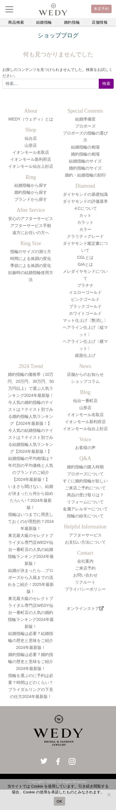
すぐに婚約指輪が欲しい (85, 481)
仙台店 (31, 138)
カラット (85, 222)
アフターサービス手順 (30, 225)
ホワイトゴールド (85, 313)
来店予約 (101, 9)
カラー (85, 229)
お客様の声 (85, 447)
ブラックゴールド (85, 306)
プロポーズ (85, 126)
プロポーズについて (85, 474)
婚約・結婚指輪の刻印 (85, 175)
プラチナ (85, 285)
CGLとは (85, 257)
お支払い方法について (85, 542)
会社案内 (85, 561)
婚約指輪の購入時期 (85, 467)
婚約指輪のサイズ (85, 168)
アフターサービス (85, 535)
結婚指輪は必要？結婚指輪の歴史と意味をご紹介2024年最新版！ (30, 640)
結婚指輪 (44, 22)
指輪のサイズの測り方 (30, 251)
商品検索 (16, 22)
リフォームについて (85, 502)
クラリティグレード (85, 236)
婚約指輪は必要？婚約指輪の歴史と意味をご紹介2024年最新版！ (30, 661)
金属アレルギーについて (85, 509)
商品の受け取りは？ (85, 495)
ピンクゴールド (85, 299)
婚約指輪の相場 (85, 154)
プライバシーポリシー (85, 589)
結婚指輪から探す (30, 185)
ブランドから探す (30, 199)
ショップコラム (85, 381)
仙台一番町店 (85, 400)
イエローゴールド (85, 292)
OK (59, 801)
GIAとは (85, 264)
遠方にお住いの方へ (30, 232)
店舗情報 (100, 22)
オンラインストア (85, 608)
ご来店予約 (85, 568)
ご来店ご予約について (85, 488)
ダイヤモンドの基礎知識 (85, 194)
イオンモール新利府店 (30, 159)
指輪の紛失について (85, 516)
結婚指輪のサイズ (85, 161)
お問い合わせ (85, 575)
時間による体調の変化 (30, 258)
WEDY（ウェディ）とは (30, 119)
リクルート (85, 582)
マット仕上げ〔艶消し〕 (85, 320)
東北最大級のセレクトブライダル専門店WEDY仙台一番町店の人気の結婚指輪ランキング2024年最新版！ (31, 549)
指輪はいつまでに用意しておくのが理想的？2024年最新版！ (31, 521)
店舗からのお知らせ (85, 374)
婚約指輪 (72, 22)
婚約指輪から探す (30, 192)
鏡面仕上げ (85, 355)
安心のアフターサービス (30, 218)
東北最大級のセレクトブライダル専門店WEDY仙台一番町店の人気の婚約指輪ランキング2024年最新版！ (31, 612)
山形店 (31, 145)
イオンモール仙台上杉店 (30, 166)
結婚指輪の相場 (85, 147)
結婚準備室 (85, 119)
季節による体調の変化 (30, 265)
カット (85, 215)
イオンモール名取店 (30, 152)
